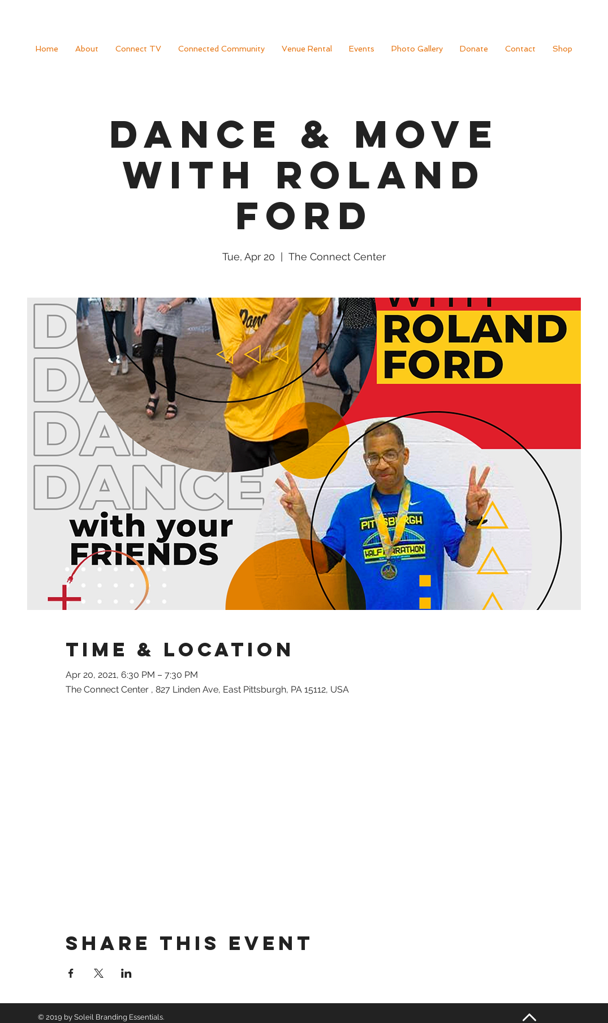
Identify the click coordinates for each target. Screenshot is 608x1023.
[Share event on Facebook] (71, 973)
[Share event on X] (98, 973)
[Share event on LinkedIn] (126, 973)
